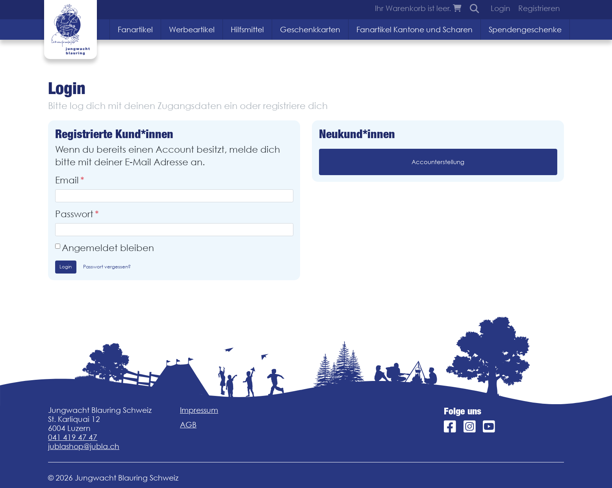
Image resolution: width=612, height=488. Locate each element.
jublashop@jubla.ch (83, 446)
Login (500, 8)
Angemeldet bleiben (108, 247)
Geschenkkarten (310, 29)
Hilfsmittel (247, 29)
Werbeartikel (192, 29)
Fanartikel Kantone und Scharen (414, 29)
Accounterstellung (438, 161)
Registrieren (539, 8)
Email (67, 180)
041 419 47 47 (72, 437)
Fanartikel (135, 29)
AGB (188, 424)
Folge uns (462, 411)
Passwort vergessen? (107, 267)
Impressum (199, 410)
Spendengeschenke (525, 29)
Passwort (74, 214)
